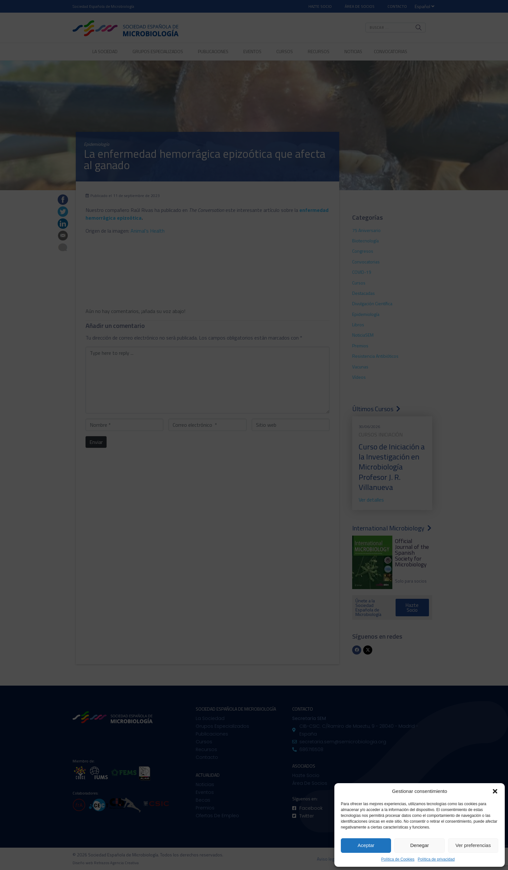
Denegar (419, 845)
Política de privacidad (436, 859)
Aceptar (366, 845)
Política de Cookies (398, 859)
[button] (495, 791)
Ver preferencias (473, 845)
